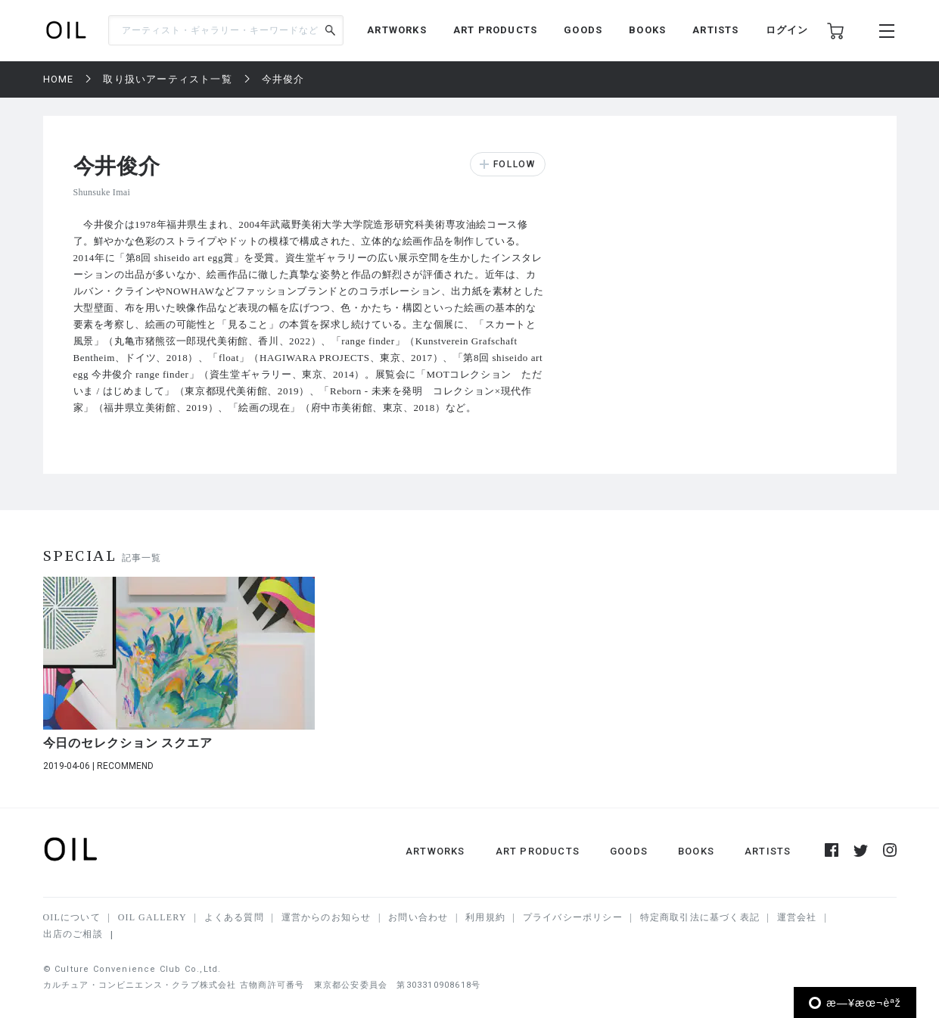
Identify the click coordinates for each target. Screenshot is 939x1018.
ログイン (787, 30)
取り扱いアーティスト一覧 (167, 79)
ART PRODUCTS (495, 30)
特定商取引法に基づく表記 (700, 917)
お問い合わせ (418, 917)
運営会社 (797, 917)
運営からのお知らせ (326, 917)
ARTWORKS (397, 30)
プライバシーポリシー (573, 917)
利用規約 (485, 917)
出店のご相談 (73, 934)
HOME (58, 79)
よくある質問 (234, 917)
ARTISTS (715, 30)
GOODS (583, 30)
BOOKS (647, 30)
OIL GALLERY (152, 917)
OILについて (72, 917)
